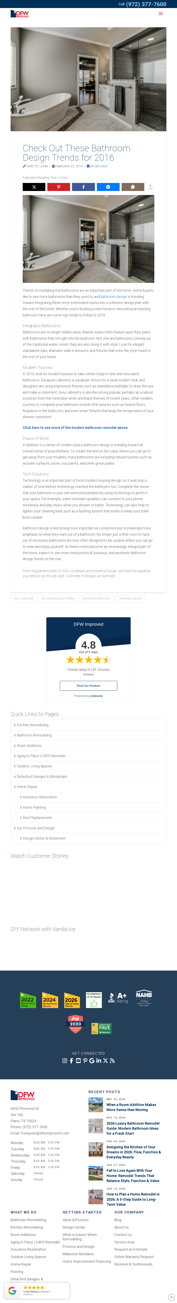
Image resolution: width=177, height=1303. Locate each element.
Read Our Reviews (88, 685)
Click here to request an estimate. (91, 576)
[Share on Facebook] (83, 187)
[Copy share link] (133, 187)
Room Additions (27, 745)
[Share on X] (34, 187)
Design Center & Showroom (43, 838)
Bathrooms (97, 166)
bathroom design (114, 297)
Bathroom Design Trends (58, 598)
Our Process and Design (34, 828)
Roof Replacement (36, 818)
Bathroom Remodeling (32, 735)
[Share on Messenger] (108, 187)
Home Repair (25, 787)
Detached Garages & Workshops (40, 776)
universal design (130, 598)
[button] (160, 13)
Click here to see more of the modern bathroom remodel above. (75, 428)
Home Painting (33, 807)
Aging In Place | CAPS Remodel (39, 756)
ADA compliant (24, 598)
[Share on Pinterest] (58, 187)
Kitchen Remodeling (31, 725)
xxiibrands (96, 696)
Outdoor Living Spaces (33, 766)
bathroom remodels (97, 598)
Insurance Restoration (38, 797)
